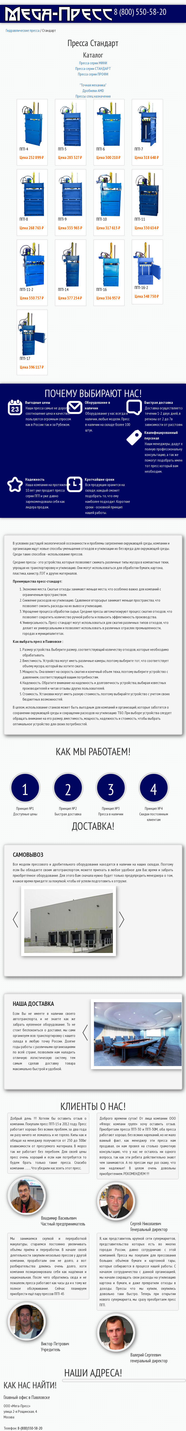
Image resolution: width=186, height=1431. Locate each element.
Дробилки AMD (93, 90)
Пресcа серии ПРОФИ (93, 74)
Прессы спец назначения (93, 96)
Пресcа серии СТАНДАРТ (93, 68)
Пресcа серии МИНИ (93, 62)
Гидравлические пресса (22, 30)
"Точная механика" (93, 85)
